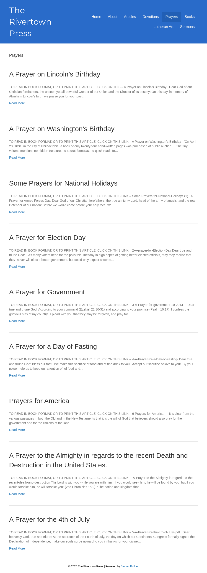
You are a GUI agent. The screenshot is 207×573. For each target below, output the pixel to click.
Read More (17, 103)
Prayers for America (39, 401)
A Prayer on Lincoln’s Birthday (54, 74)
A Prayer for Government (47, 292)
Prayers (171, 17)
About (112, 17)
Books (190, 17)
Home (96, 17)
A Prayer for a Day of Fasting (53, 346)
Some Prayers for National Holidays (63, 183)
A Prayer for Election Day (47, 237)
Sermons (187, 27)
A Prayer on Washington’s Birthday (61, 128)
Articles (130, 17)
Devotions (150, 17)
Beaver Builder (130, 566)
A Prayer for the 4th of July (49, 519)
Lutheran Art (163, 27)
